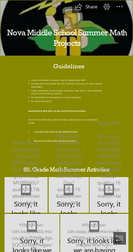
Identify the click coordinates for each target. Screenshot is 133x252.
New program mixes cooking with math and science (55, 140)
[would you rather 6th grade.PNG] (26, 195)
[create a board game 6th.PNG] (109, 195)
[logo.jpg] (66, 28)
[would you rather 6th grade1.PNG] (68, 195)
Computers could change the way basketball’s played (56, 132)
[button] (86, 6)
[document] (66, 126)
